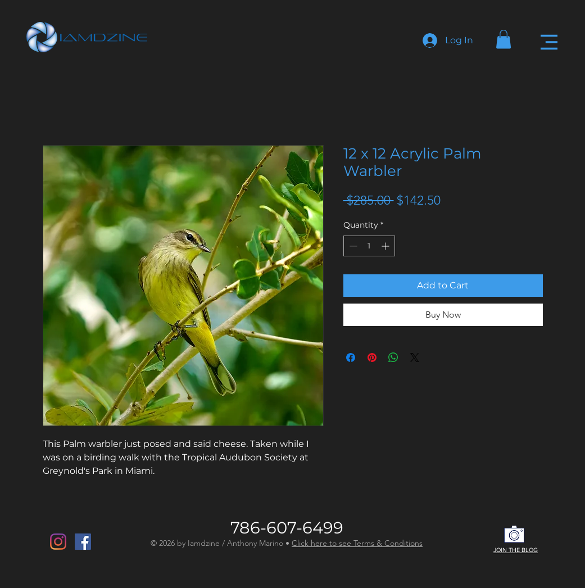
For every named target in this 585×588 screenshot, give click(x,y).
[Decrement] (352, 246)
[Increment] (386, 246)
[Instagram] (58, 541)
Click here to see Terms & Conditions (357, 543)
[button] (503, 39)
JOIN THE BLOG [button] (515, 549)
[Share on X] (414, 357)
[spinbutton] (369, 246)
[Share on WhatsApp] (393, 357)
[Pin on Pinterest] (372, 357)
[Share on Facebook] (350, 357)
